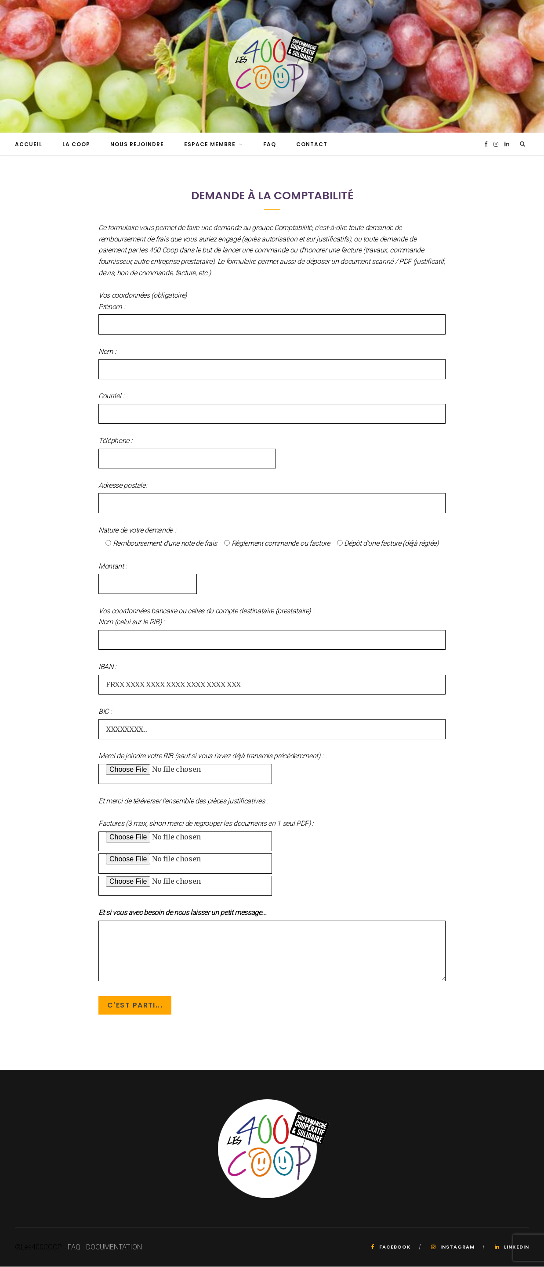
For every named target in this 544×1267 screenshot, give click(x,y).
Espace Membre (210, 144)
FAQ (269, 144)
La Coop (76, 144)
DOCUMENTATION (114, 1247)
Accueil (28, 144)
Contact (311, 144)
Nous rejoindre (137, 144)
